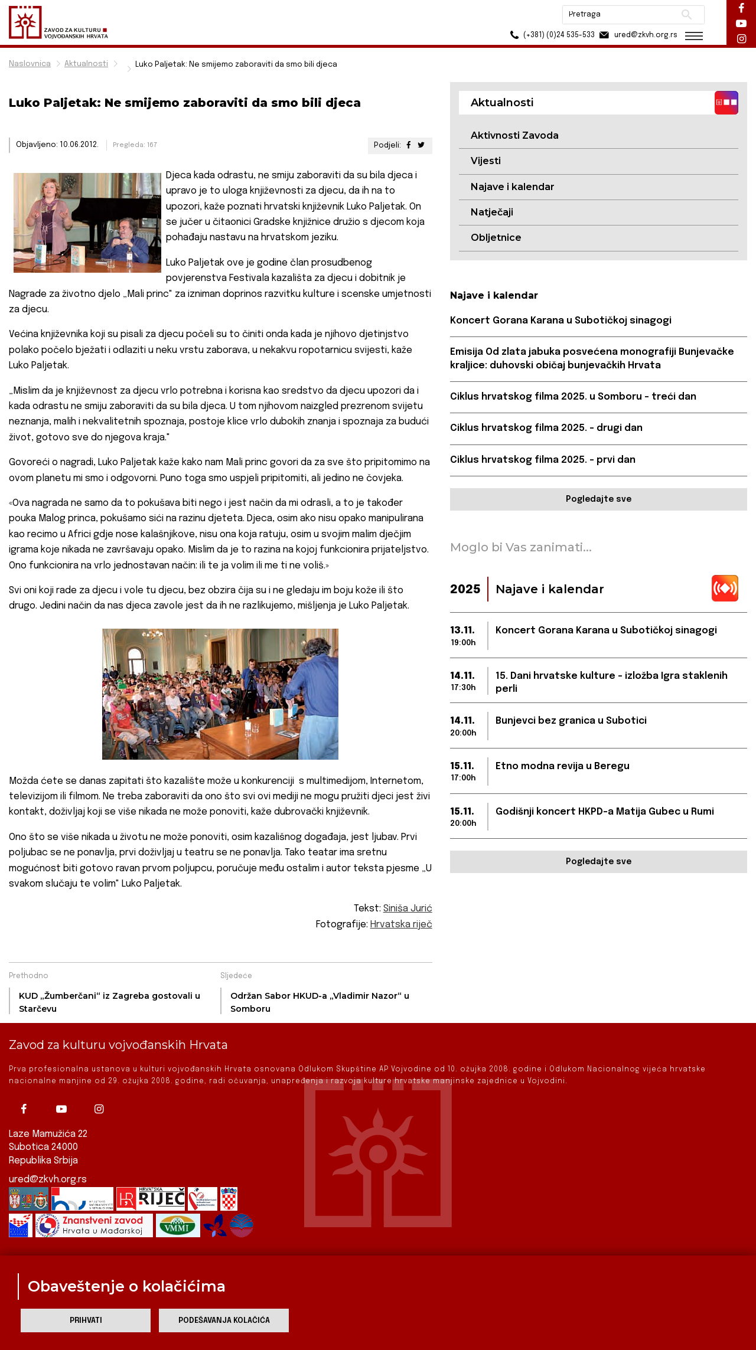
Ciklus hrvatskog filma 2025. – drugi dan (546, 428)
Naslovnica (30, 64)
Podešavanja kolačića (224, 1321)
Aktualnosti (86, 64)
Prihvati (86, 1321)
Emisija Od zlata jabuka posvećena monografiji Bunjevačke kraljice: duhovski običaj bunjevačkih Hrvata (592, 358)
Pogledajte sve (598, 499)
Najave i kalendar (513, 186)
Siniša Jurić (407, 909)
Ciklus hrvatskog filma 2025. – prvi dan (543, 460)
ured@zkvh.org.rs (48, 1180)
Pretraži (685, 14)
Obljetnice (496, 237)
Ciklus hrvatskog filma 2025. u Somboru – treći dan (573, 397)
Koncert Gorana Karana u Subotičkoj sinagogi (561, 321)
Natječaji (492, 212)
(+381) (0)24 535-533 (550, 35)
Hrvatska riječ (401, 925)
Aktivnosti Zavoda (515, 135)
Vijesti (486, 160)
